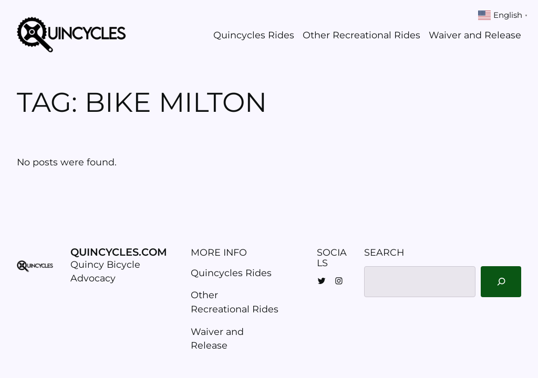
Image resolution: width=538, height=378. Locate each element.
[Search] (501, 281)
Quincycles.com (118, 252)
